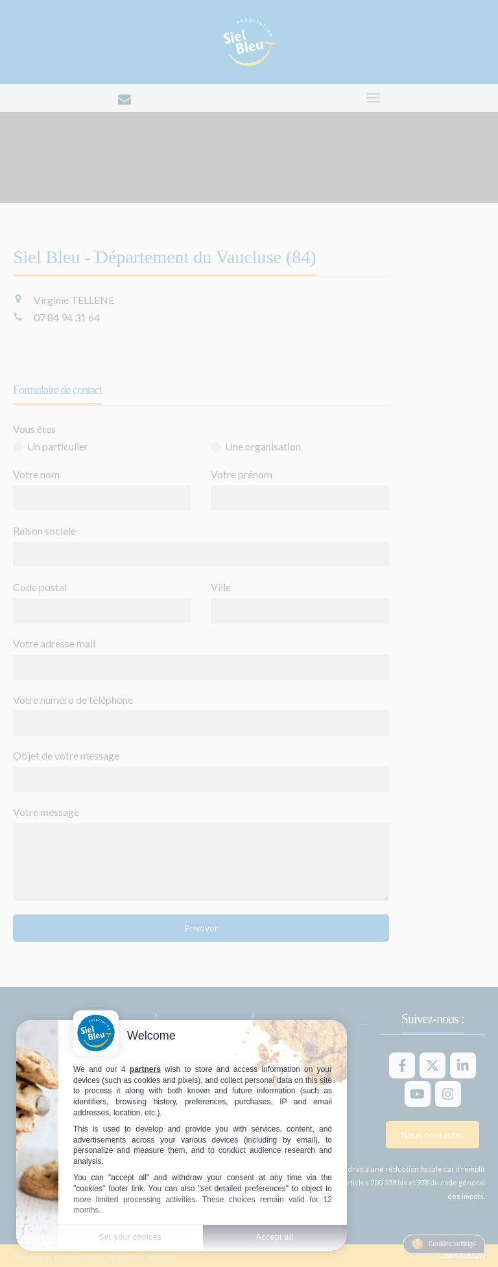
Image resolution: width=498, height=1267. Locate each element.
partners (145, 1069)
